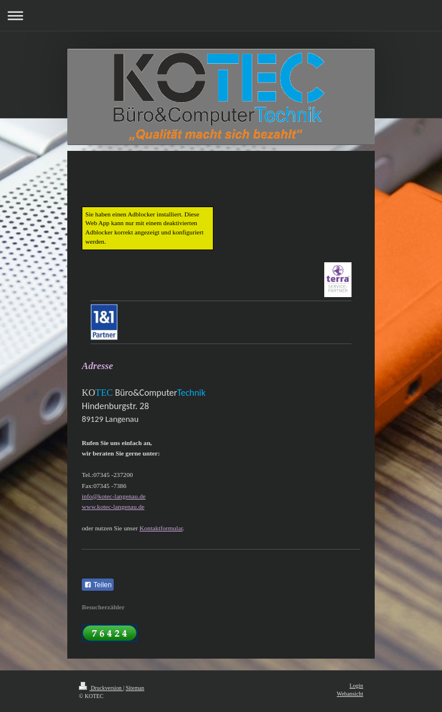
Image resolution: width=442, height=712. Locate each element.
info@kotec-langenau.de (114, 496)
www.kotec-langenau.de (113, 506)
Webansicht (350, 694)
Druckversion (101, 688)
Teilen (97, 585)
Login (356, 685)
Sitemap (135, 688)
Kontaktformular (161, 528)
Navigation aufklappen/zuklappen (221, 15)
